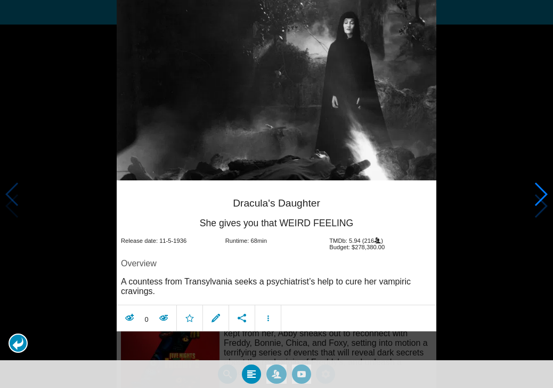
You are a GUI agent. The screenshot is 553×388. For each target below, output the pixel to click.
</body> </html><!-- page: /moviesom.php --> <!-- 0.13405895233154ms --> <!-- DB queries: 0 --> (276, 194)
